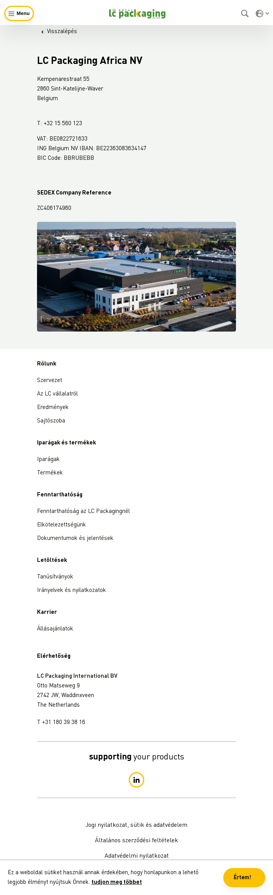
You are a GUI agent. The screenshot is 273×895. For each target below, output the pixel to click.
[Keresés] (246, 13)
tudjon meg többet (116, 882)
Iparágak (48, 460)
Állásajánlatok (55, 629)
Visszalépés (59, 32)
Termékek (50, 473)
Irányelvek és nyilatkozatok (71, 590)
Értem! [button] (242, 877)
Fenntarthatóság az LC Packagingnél (83, 512)
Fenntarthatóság (60, 495)
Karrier (47, 612)
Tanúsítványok (55, 577)
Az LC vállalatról (57, 394)
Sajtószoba (51, 421)
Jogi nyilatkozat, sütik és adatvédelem (136, 825)
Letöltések (52, 560)
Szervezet (49, 381)
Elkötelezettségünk (61, 525)
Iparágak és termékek (66, 443)
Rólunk (46, 364)
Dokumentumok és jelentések (75, 538)
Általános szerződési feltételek (136, 841)
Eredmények (53, 408)
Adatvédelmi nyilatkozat (136, 856)
